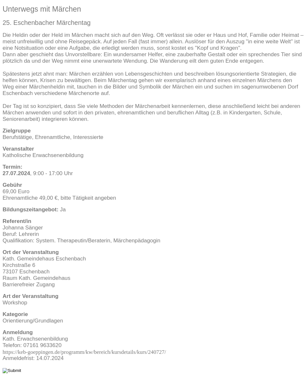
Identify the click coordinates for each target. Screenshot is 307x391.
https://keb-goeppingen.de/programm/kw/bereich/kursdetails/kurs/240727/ (84, 352)
